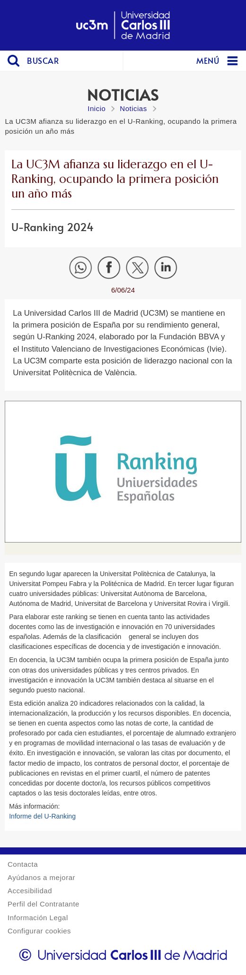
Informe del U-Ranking (42, 816)
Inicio (96, 108)
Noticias (133, 108)
